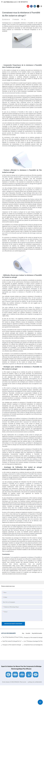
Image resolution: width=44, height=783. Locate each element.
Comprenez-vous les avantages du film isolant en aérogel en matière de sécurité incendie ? (33, 644)
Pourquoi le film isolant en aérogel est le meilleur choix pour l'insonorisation (33, 637)
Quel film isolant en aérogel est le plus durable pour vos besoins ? (12, 641)
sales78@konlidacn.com (8, 2)
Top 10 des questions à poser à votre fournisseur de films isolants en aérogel (13, 637)
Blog (23, 633)
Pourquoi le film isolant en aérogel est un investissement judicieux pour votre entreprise (12, 644)
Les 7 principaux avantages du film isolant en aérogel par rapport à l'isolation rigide (33, 641)
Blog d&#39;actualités (37, 633)
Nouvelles (28, 633)
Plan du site (23, 682)
